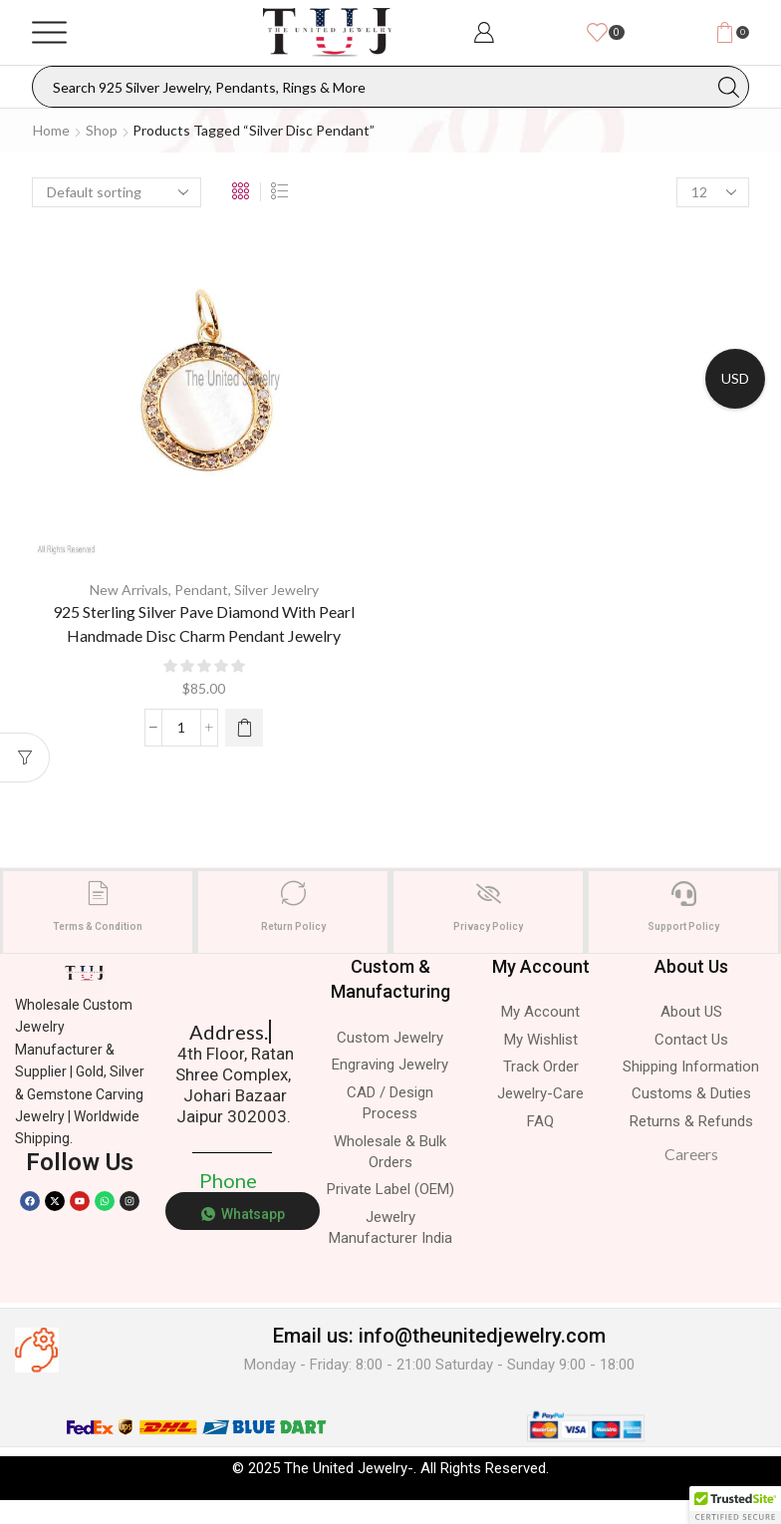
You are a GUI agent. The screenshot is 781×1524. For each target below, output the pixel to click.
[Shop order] (116, 192)
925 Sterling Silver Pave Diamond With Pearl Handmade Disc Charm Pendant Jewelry (204, 623)
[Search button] (728, 87)
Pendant (201, 589)
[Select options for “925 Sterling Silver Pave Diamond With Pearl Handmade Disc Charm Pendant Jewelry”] (244, 728)
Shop (102, 130)
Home (51, 130)
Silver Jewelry (276, 589)
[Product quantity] (181, 728)
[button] (735, 1505)
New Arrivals (129, 589)
